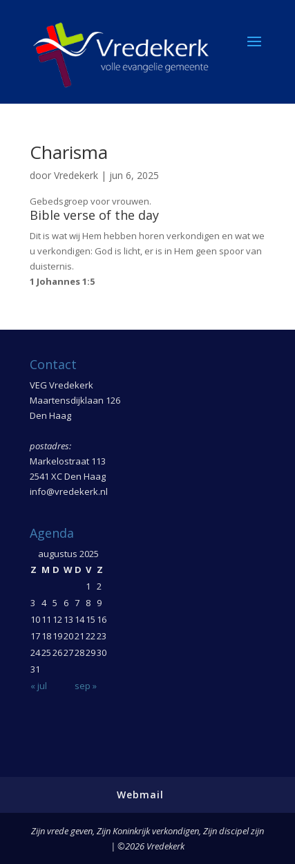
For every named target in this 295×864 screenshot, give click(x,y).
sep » (86, 685)
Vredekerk (76, 175)
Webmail (140, 794)
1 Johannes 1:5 (62, 281)
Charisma (69, 152)
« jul (38, 685)
